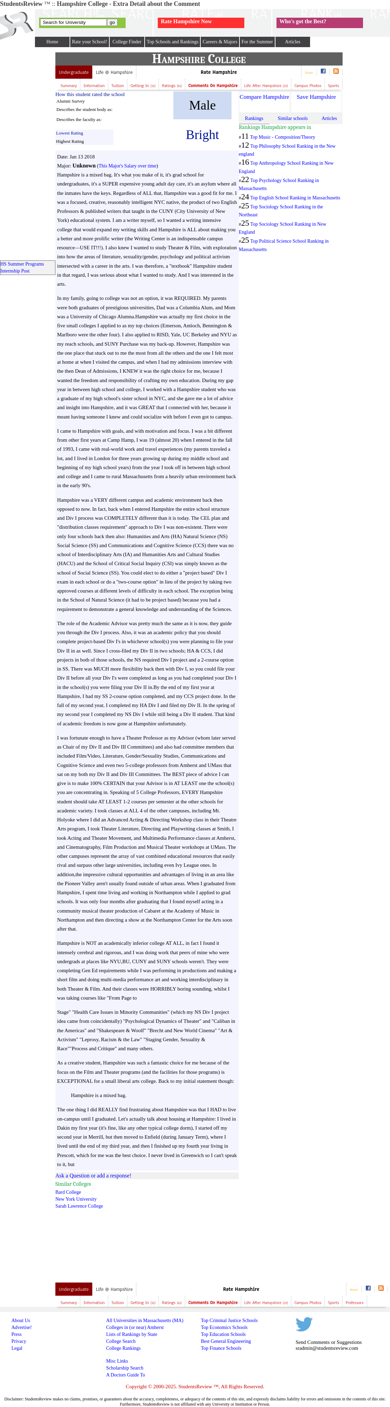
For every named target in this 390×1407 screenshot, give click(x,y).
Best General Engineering (226, 1341)
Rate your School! (89, 41)
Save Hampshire (316, 97)
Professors (355, 1302)
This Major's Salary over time (127, 166)
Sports (333, 85)
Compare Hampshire (264, 97)
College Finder (127, 41)
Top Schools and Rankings (173, 41)
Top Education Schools (223, 1334)
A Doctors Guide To (125, 1375)
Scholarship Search (125, 1368)
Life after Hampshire (266, 85)
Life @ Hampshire (114, 72)
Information (94, 85)
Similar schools (293, 118)
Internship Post (14, 271)
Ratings (172, 85)
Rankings (254, 118)
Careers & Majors (219, 41)
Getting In (142, 85)
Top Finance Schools (221, 1348)
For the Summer (257, 41)
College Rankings (123, 1348)
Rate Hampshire (219, 72)
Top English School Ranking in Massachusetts (295, 197)
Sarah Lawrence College (79, 1206)
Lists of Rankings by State (131, 1334)
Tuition (117, 85)
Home (52, 41)
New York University (76, 1199)
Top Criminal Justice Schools (229, 1320)
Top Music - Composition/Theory (282, 137)
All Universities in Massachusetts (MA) (144, 1320)
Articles (292, 41)
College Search (121, 1341)
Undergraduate (74, 72)
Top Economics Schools (224, 1327)
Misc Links (117, 1361)
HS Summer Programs (22, 264)
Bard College (68, 1192)
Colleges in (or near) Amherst (135, 1327)
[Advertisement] (172, 1229)
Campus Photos (307, 85)
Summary (69, 85)
